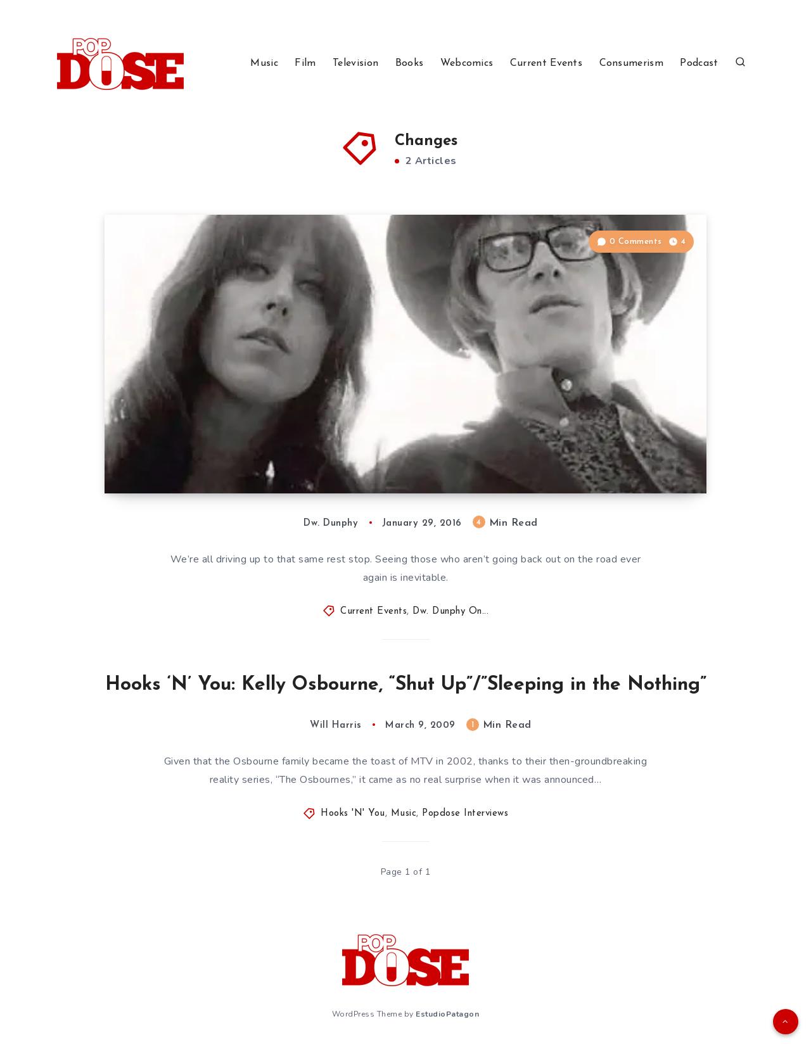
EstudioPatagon (447, 1014)
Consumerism (631, 63)
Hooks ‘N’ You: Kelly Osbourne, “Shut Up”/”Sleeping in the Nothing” (405, 685)
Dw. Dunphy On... (450, 611)
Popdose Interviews (465, 813)
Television (355, 63)
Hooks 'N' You (353, 813)
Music (264, 63)
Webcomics (467, 63)
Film (305, 63)
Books (409, 63)
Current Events (546, 63)
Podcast (699, 63)
